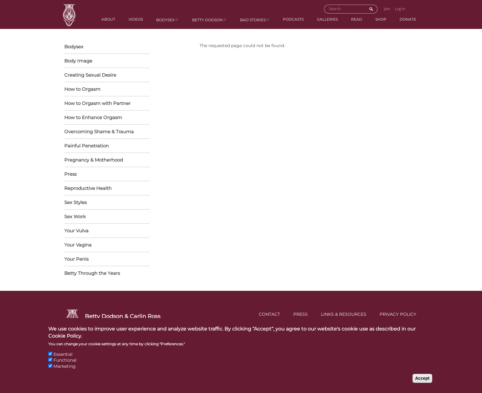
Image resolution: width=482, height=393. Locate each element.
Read (356, 19)
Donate (408, 19)
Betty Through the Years (92, 273)
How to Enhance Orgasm (105, 117)
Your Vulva (105, 231)
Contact (269, 314)
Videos (135, 19)
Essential (63, 359)
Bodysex (167, 19)
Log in (400, 8)
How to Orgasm (105, 89)
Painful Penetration (86, 146)
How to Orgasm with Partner (105, 103)
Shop (380, 19)
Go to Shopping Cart (414, 8)
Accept (422, 383)
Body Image (78, 61)
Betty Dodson (209, 19)
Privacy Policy (398, 314)
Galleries (327, 19)
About (108, 19)
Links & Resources (343, 314)
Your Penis (105, 259)
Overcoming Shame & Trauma (99, 131)
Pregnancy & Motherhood (105, 160)
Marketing (64, 372)
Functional (65, 365)
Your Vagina (105, 245)
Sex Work (75, 216)
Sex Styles (105, 202)
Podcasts (293, 19)
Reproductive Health (105, 188)
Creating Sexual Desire (90, 75)
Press (70, 174)
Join (387, 8)
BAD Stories (255, 19)
